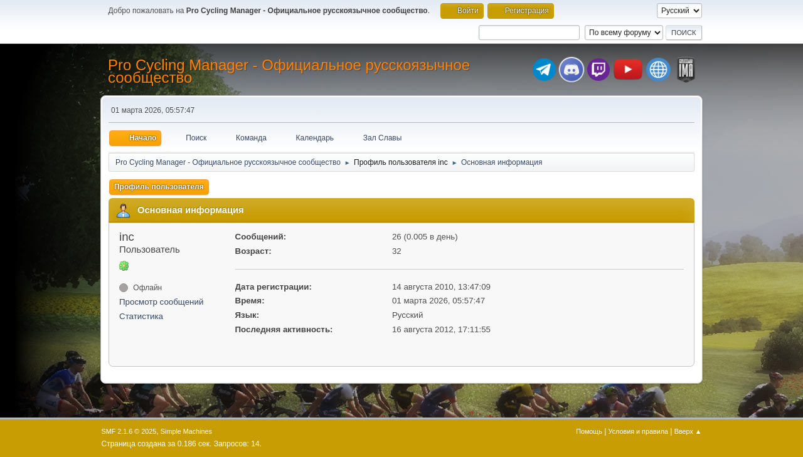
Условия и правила (638, 431)
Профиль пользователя (159, 186)
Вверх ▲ (688, 431)
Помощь (589, 431)
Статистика (141, 316)
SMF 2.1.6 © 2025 (129, 431)
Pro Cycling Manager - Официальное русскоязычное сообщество (289, 71)
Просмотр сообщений (161, 302)
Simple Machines (186, 431)
